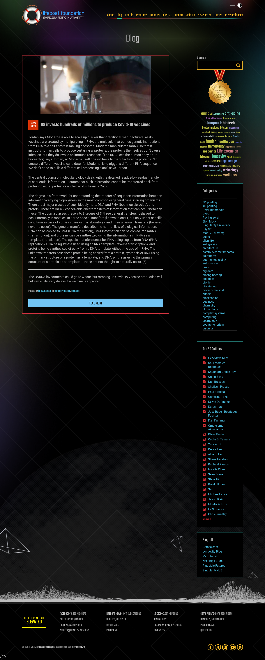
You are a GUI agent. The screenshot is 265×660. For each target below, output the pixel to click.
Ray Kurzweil (211, 217)
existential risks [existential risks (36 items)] (208, 136)
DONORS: (158, 619)
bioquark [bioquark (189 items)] (214, 123)
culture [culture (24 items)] (233, 133)
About (110, 15)
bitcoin (207, 294)
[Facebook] (210, 647)
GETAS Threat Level (35, 621)
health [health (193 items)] (211, 141)
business (208, 301)
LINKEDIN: (159, 613)
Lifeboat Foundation (45, 647)
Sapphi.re (80, 647)
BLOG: (110, 619)
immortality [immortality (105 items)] (216, 146)
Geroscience (210, 547)
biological (209, 279)
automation (210, 263)
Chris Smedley (217, 514)
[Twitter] (218, 647)
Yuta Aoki (214, 444)
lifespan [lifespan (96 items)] (205, 157)
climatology (210, 309)
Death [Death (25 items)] (238, 133)
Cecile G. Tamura (219, 439)
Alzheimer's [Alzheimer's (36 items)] (218, 114)
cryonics (208, 328)
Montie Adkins (217, 504)
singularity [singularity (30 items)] (236, 166)
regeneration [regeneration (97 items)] (210, 166)
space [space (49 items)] (206, 170)
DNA (206, 214)
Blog (119, 15)
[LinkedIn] (225, 647)
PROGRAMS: (206, 625)
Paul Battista (216, 392)
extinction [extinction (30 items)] (220, 137)
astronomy (210, 256)
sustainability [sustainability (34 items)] (216, 171)
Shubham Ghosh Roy (222, 372)
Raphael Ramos (218, 464)
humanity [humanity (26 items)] (238, 142)
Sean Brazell (216, 474)
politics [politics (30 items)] (208, 161)
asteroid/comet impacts (218, 252)
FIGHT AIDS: (67, 625)
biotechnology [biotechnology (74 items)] (210, 128)
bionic (207, 282)
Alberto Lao (215, 454)
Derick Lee (215, 449)
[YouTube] (233, 647)
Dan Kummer (216, 420)
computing (210, 317)
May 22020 (33, 125)
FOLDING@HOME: (162, 625)
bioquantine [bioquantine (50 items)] (229, 118)
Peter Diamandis (213, 210)
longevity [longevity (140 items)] (219, 156)
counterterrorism (213, 324)
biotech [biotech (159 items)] (229, 123)
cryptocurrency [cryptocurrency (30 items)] (224, 132)
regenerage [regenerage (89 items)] (229, 161)
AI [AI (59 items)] (211, 114)
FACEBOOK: (66, 613)
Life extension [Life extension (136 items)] (227, 151)
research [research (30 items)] (223, 166)
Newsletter (204, 15)
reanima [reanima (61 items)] (215, 161)
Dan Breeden (216, 381)
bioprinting (210, 286)
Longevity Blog (212, 551)
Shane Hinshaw (218, 459)
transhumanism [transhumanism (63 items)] (213, 175)
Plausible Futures (214, 565)
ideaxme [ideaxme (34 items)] (203, 147)
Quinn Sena (215, 377)
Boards (129, 15)
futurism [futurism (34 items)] (236, 137)
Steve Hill (214, 479)
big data (208, 271)
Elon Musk (209, 221)
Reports (155, 15)
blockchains (210, 298)
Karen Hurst (215, 406)
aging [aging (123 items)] (205, 113)
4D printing (210, 206)
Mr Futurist (210, 556)
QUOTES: (205, 630)
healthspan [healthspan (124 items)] (226, 141)
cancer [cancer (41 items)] (214, 132)
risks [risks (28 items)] (229, 166)
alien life (208, 240)
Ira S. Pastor (216, 509)
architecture (210, 248)
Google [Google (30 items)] (202, 142)
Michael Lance (217, 494)
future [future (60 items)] (228, 136)
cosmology (210, 320)
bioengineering (212, 275)
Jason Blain (216, 499)
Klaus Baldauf (217, 434)
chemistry (209, 305)
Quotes (218, 15)
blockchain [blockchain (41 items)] (234, 128)
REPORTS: (112, 625)
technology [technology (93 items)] (230, 170)
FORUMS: (158, 630)
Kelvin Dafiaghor (219, 401)
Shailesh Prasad (218, 386)
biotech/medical (62, 291)
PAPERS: (112, 630)
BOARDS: (205, 619)
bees (206, 267)
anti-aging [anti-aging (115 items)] (232, 113)
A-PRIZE (167, 15)
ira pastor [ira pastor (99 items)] (209, 151)
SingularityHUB (212, 570)
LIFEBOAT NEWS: (115, 613)
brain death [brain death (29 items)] (206, 132)
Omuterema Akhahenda (215, 427)
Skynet (207, 229)
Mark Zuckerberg (214, 233)
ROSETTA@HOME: (69, 630)
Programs (141, 15)
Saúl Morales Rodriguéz (216, 365)
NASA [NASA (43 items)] (229, 157)
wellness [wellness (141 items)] (230, 175)
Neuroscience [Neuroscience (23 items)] (237, 157)
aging (206, 236)
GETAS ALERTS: (208, 613)
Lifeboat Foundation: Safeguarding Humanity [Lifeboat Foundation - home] (53, 15)
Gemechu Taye (217, 397)
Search (238, 65)
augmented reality (214, 259)
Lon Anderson (45, 291)
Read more (96, 303)
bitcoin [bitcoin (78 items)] (224, 128)
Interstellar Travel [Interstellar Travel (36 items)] (233, 147)
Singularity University (216, 225)
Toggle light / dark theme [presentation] (239, 5)
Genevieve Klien (218, 358)
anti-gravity (210, 244)
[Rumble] (240, 647)
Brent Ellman (216, 484)
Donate (179, 15)
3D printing (210, 202)
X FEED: (64, 619)
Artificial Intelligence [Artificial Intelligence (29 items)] (214, 118)
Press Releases (234, 15)
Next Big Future (212, 561)
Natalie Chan (216, 469)
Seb (210, 489)
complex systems (214, 313)
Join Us (190, 15)
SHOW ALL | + (208, 519)
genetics (75, 291)
